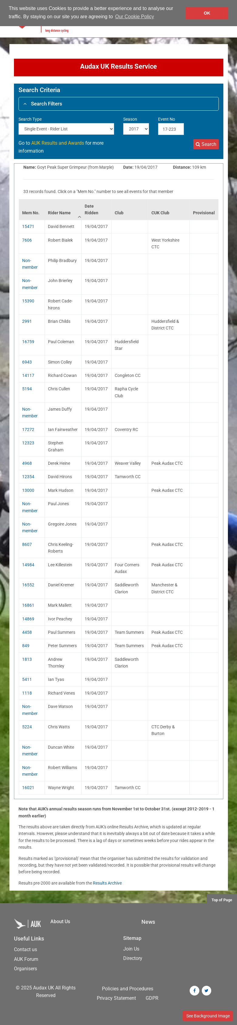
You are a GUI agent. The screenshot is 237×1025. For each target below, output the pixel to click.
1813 (27, 659)
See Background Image (208, 1015)
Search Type (30, 119)
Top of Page (222, 900)
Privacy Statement (116, 998)
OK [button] (207, 13)
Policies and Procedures (127, 989)
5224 (27, 726)
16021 (28, 787)
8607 (27, 544)
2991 (27, 321)
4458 (27, 632)
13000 (28, 490)
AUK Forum (26, 959)
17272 (28, 429)
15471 (28, 226)
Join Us (131, 949)
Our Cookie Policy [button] (134, 16)
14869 (28, 618)
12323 (28, 442)
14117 (28, 375)
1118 (27, 693)
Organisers (25, 969)
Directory (132, 958)
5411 (27, 679)
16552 (28, 584)
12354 (28, 476)
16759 (28, 341)
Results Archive (107, 883)
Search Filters (42, 104)
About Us (60, 921)
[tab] (119, 104)
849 (25, 645)
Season (130, 119)
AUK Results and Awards (57, 143)
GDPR (152, 998)
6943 (27, 362)
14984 (28, 564)
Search (206, 144)
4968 (27, 463)
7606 (27, 240)
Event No (166, 119)
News (148, 922)
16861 (28, 605)
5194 (27, 388)
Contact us (25, 949)
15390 (28, 301)
